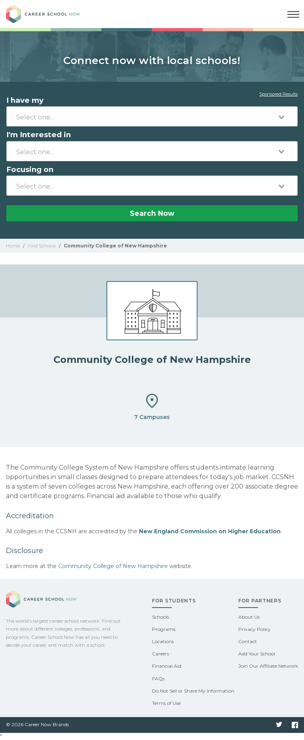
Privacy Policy (254, 629)
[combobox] (152, 116)
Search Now (152, 213)
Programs (163, 629)
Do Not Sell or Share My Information (193, 691)
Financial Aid (166, 666)
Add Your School (256, 654)
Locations (163, 641)
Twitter (279, 725)
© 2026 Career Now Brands (37, 724)
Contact (247, 641)
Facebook (295, 725)
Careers (160, 654)
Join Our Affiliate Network (268, 666)
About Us (249, 617)
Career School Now (49, 14)
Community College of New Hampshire (113, 566)
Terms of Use (166, 703)
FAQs (158, 678)
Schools (160, 617)
